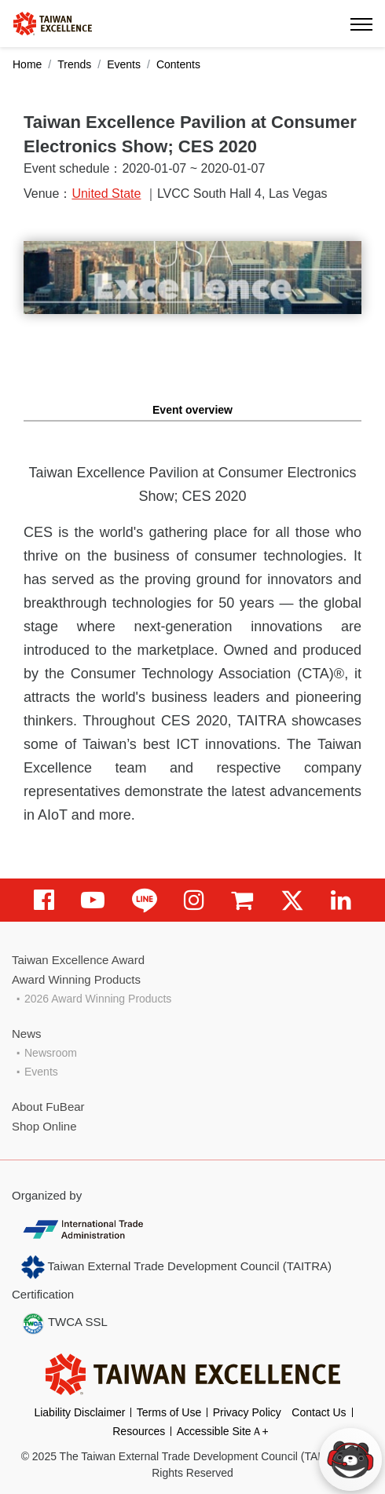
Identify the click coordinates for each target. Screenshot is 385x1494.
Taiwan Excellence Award (78, 960)
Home (27, 64)
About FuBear (48, 1106)
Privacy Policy (247, 1412)
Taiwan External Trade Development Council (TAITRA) (176, 1267)
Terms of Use (169, 1412)
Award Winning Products (76, 979)
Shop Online (44, 1126)
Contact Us (319, 1412)
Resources (138, 1431)
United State (106, 193)
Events (124, 64)
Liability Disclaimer (79, 1412)
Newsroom (50, 1052)
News (27, 1033)
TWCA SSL (64, 1323)
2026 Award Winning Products (97, 998)
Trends (74, 64)
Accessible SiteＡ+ (223, 1431)
